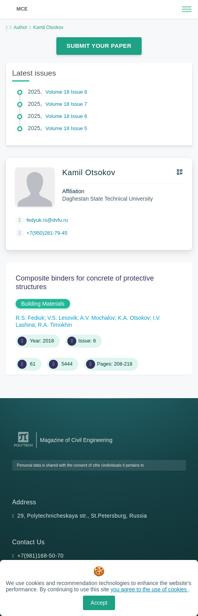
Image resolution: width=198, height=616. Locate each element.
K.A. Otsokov (134, 318)
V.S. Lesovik (62, 318)
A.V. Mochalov (97, 318)
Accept (99, 603)
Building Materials (43, 304)
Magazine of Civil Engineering (76, 440)
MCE (21, 9)
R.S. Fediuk (30, 318)
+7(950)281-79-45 (47, 233)
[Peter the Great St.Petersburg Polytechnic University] (23, 447)
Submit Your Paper (99, 45)
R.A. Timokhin (55, 325)
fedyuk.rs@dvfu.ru (47, 220)
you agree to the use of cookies (149, 589)
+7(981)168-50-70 (40, 556)
